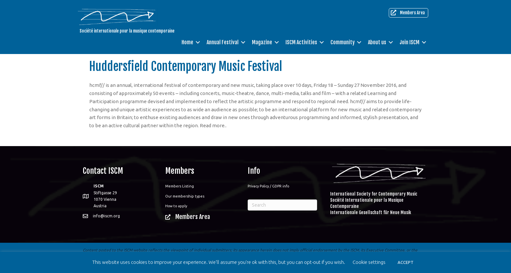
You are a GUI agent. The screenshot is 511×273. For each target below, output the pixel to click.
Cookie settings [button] (369, 262)
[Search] (282, 205)
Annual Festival (223, 42)
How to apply (176, 206)
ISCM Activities (301, 42)
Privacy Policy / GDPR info (268, 186)
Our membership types (184, 196)
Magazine (262, 42)
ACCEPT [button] (406, 262)
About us (377, 42)
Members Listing (179, 186)
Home (187, 42)
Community (342, 42)
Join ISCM (409, 42)
